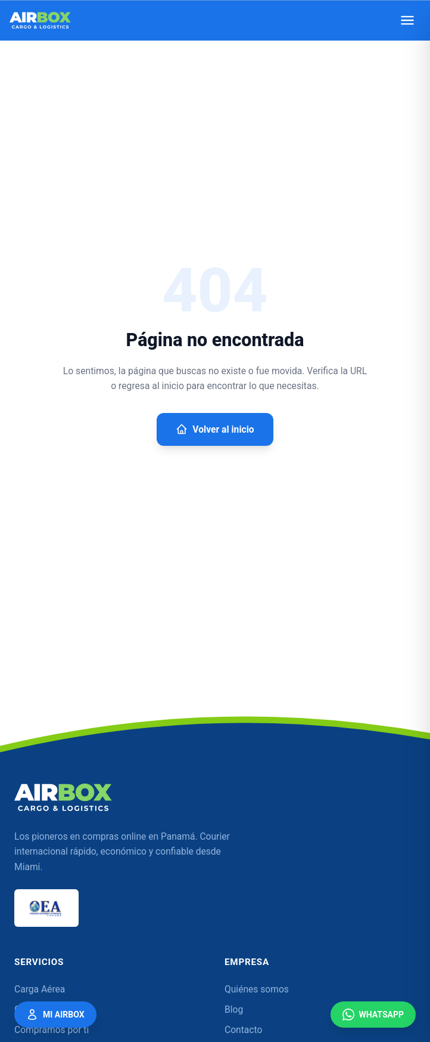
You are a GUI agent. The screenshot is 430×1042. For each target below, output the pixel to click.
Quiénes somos (257, 989)
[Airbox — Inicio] (40, 20)
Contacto (243, 1030)
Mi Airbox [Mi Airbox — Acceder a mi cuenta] (55, 1015)
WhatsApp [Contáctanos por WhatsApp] (373, 1015)
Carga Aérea (39, 989)
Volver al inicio (215, 429)
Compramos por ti (51, 1030)
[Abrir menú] (407, 20)
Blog (234, 1009)
